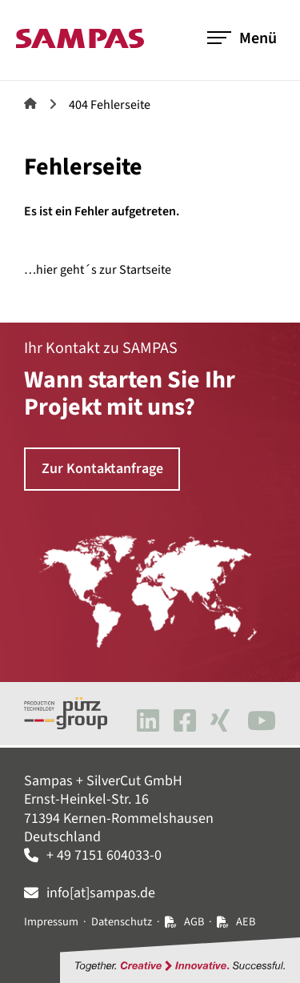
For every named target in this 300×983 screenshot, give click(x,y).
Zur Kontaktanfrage (102, 469)
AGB (194, 921)
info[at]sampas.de (100, 893)
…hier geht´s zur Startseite (97, 270)
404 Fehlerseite (109, 105)
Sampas (30, 103)
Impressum (51, 921)
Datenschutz (121, 921)
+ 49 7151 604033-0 (104, 855)
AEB (245, 921)
